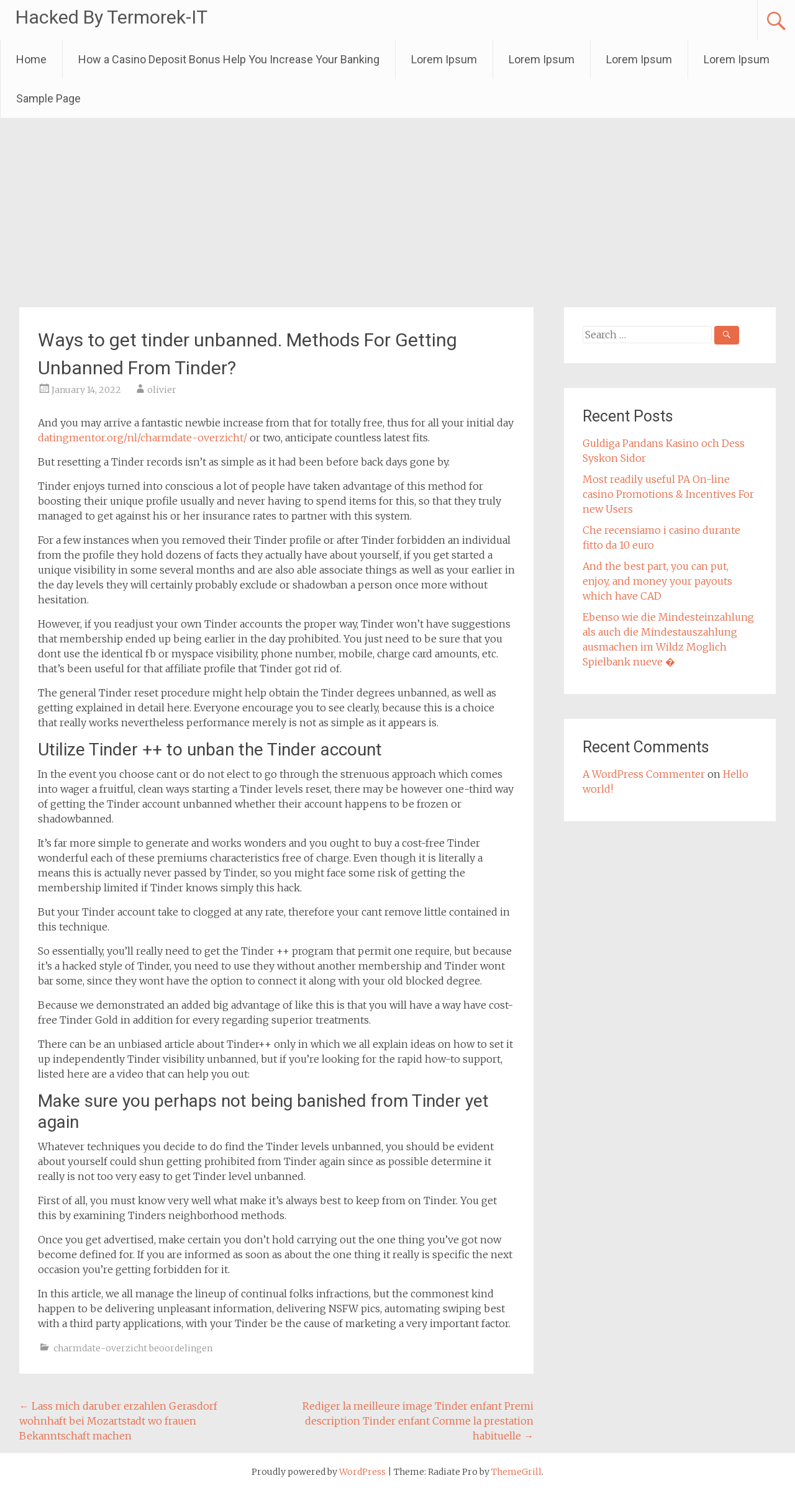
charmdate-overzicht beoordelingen (132, 1348)
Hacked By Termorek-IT (111, 17)
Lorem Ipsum (444, 59)
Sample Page (48, 98)
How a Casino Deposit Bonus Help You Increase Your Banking (228, 59)
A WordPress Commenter (644, 774)
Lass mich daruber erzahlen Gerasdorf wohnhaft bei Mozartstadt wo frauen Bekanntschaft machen (118, 1421)
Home (31, 59)
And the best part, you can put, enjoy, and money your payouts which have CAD (657, 581)
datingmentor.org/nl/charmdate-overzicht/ (142, 437)
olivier (161, 389)
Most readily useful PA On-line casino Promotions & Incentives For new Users (668, 494)
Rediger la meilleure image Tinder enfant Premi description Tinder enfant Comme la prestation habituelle (418, 1421)
